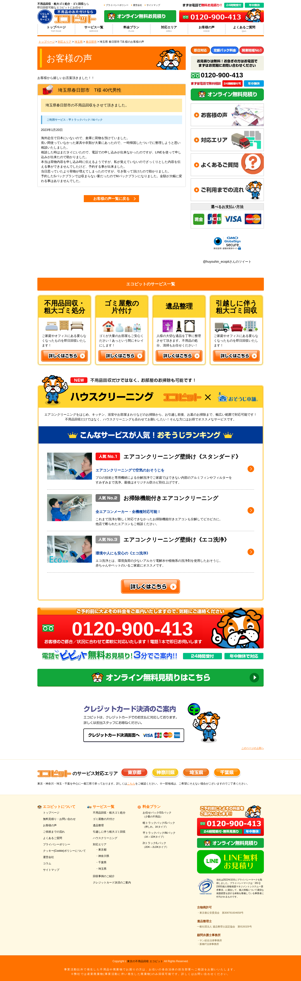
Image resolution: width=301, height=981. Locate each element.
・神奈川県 (102, 856)
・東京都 (101, 849)
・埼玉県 (101, 868)
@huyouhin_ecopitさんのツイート (227, 261)
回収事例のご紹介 (104, 876)
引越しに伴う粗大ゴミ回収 (109, 831)
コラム (47, 863)
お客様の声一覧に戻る (111, 199)
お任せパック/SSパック (165, 815)
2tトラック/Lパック (165, 845)
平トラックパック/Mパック (165, 835)
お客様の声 (206, 29)
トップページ (56, 29)
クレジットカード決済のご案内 (112, 882)
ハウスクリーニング (105, 838)
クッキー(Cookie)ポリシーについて (64, 850)
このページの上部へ (252, 748)
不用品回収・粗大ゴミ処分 (109, 812)
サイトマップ (153, 5)
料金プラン (131, 29)
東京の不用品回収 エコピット (145, 961)
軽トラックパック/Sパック (165, 825)
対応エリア (168, 29)
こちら (131, 783)
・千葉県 (101, 862)
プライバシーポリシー (117, 5)
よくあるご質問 (244, 29)
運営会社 (137, 5)
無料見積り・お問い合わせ (59, 819)
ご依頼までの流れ (54, 831)
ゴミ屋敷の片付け (104, 819)
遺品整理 (98, 825)
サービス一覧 (93, 29)
